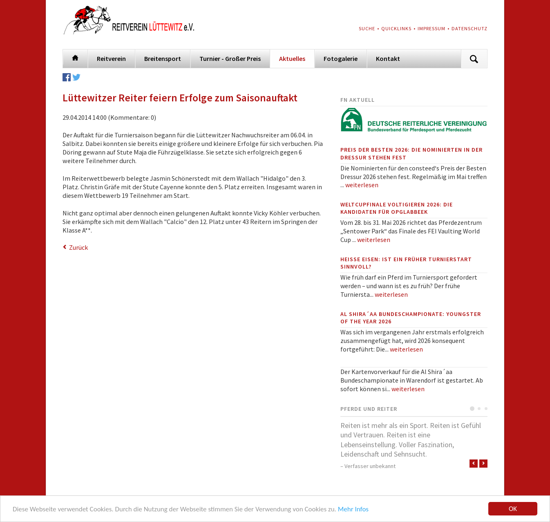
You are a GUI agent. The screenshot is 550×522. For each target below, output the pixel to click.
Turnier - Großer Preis (230, 58)
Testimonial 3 (486, 408)
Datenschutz (469, 28)
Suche (367, 28)
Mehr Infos (353, 509)
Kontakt (388, 58)
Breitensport (162, 58)
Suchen (474, 58)
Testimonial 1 (472, 408)
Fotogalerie (341, 58)
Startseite (75, 57)
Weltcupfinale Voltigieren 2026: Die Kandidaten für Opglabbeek (396, 208)
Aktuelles (292, 58)
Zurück (78, 247)
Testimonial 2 (479, 408)
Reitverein (111, 58)
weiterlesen (361, 185)
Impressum (431, 28)
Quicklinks (396, 28)
